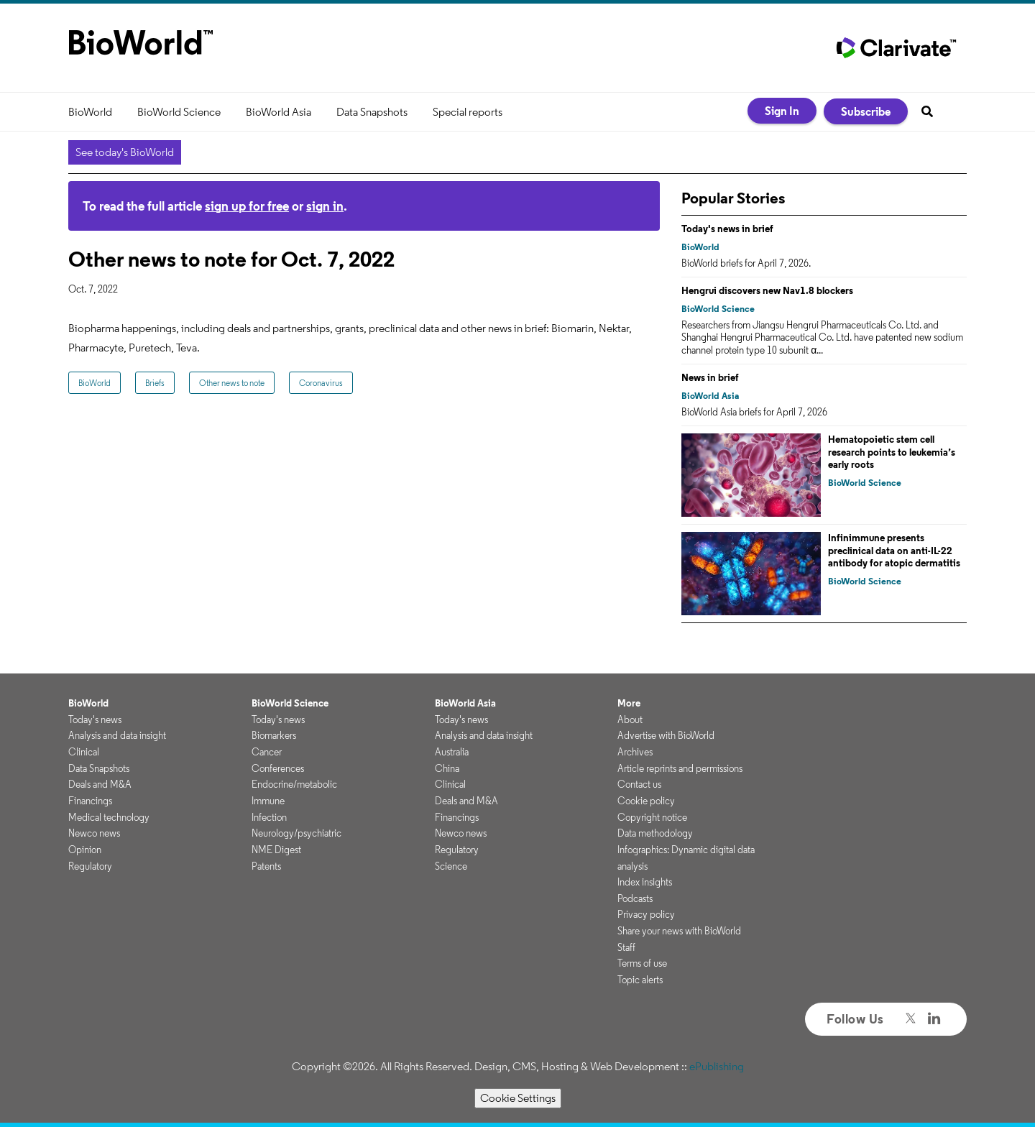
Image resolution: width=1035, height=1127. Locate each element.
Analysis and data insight (117, 735)
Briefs (155, 382)
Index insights (644, 881)
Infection (269, 817)
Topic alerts (640, 979)
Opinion (84, 849)
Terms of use (642, 963)
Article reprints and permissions (679, 768)
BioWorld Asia (278, 112)
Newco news (94, 833)
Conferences (278, 768)
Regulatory (90, 866)
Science (451, 866)
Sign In (782, 111)
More (628, 702)
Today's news (94, 719)
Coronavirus (321, 382)
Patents (266, 866)
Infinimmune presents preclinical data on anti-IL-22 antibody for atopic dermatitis (894, 550)
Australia (452, 751)
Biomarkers (274, 735)
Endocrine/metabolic (294, 784)
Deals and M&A (100, 784)
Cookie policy (646, 800)
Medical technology (109, 817)
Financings (90, 800)
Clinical (83, 751)
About (630, 719)
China (447, 768)
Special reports (467, 112)
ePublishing (716, 1066)
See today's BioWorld (124, 152)
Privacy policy (646, 914)
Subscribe (866, 111)
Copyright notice (652, 817)
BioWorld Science (179, 112)
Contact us (639, 784)
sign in (325, 206)
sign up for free (247, 206)
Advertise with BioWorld (665, 735)
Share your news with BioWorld (679, 930)
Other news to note (231, 382)
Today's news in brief (727, 228)
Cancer (267, 751)
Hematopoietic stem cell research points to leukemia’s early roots (891, 452)
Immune (268, 800)
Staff (626, 947)
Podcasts (635, 898)
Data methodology (655, 833)
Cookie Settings (518, 1098)
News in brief (710, 377)
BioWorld (90, 112)
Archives (635, 751)
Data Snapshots (372, 112)
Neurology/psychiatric (296, 833)
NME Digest (276, 849)
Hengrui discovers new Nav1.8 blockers (767, 290)
